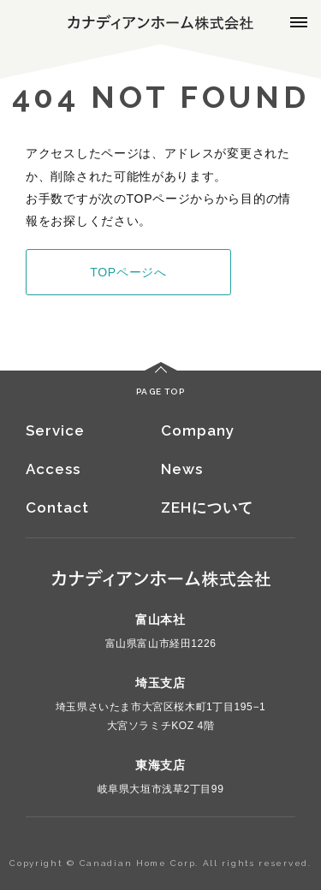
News (182, 469)
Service (55, 430)
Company (198, 430)
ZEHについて (207, 507)
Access (53, 469)
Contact (57, 507)
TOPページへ (128, 272)
